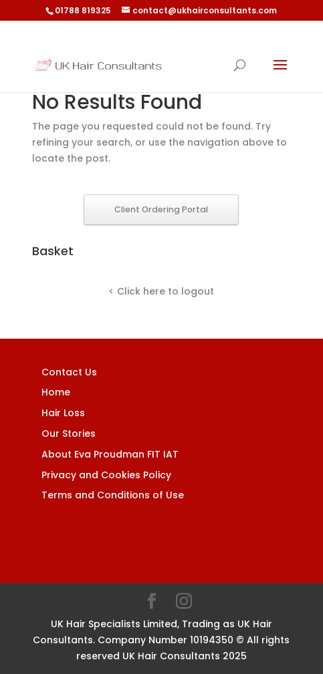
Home (55, 392)
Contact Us (69, 372)
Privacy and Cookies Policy (106, 475)
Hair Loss (63, 412)
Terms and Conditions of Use (112, 495)
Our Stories (68, 433)
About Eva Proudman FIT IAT (110, 454)
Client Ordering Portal (161, 209)
